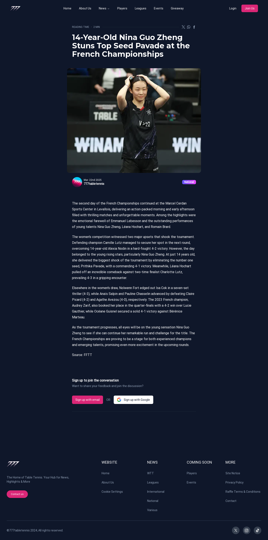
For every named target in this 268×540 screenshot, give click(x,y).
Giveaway (177, 8)
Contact (230, 501)
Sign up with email (87, 399)
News (102, 8)
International (155, 491)
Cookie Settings (112, 491)
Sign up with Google (133, 400)
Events (158, 8)
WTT (150, 473)
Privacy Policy (234, 482)
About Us (85, 8)
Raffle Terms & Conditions (242, 491)
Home (67, 8)
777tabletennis (19, 530)
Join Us (250, 8)
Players (122, 8)
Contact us (17, 494)
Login (232, 8)
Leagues (140, 8)
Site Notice (232, 473)
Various (152, 510)
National (152, 501)
